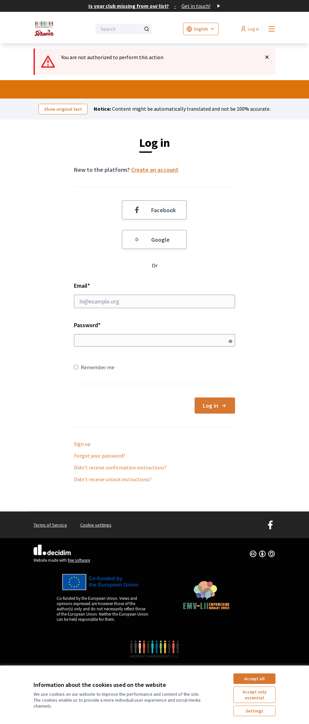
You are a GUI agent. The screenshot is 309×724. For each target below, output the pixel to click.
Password (87, 325)
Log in (215, 405)
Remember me (94, 367)
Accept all (254, 679)
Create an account (154, 169)
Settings (254, 711)
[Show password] (230, 341)
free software (79, 560)
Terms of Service (50, 525)
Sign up (82, 444)
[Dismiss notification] (267, 57)
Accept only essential (255, 695)
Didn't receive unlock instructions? (113, 479)
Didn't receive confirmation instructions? (120, 467)
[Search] (123, 29)
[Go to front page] (46, 28)
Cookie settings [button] (95, 525)
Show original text (63, 109)
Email (154, 295)
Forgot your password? (99, 455)
